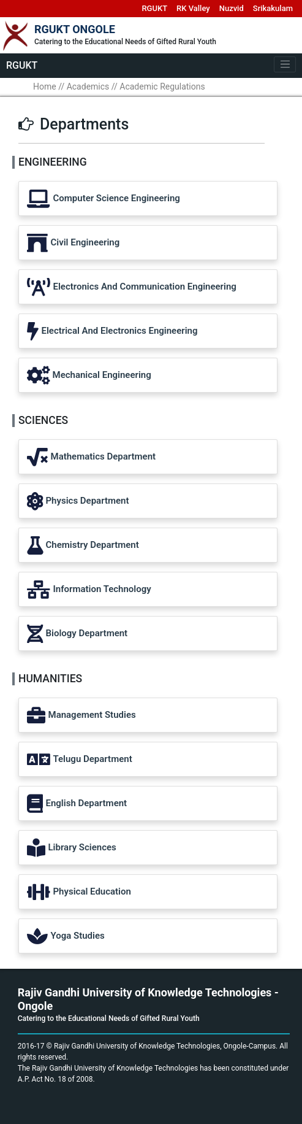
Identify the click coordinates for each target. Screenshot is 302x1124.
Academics (88, 86)
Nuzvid (231, 8)
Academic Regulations (162, 86)
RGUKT (154, 8)
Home (44, 86)
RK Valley (193, 8)
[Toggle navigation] (285, 64)
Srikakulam (273, 8)
